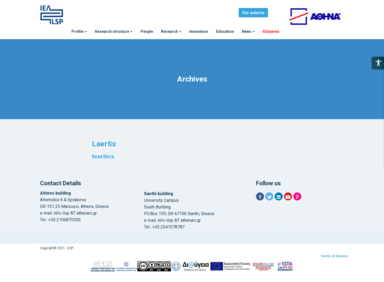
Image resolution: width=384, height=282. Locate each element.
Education (225, 31)
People (147, 31)
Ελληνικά (271, 31)
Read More (103, 156)
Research (171, 31)
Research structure (114, 31)
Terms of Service (334, 256)
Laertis (104, 143)
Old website (253, 13)
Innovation (198, 31)
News (248, 31)
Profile (79, 31)
